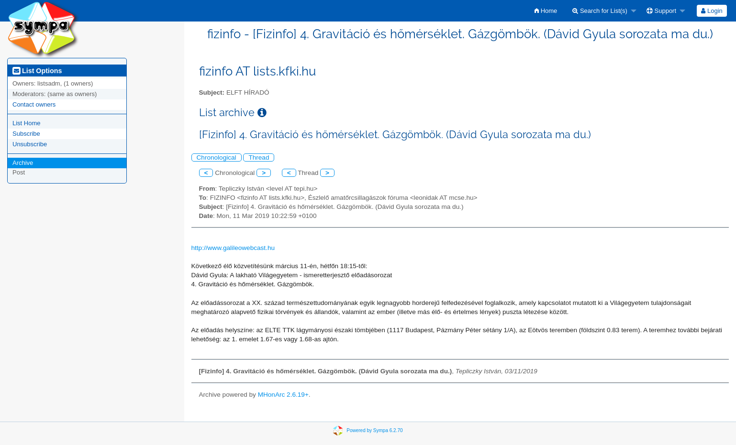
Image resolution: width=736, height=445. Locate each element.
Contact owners (34, 104)
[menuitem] (546, 11)
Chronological (216, 157)
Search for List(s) (599, 10)
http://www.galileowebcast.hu (233, 247)
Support (661, 10)
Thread (258, 157)
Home (546, 10)
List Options (37, 71)
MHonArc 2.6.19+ (283, 394)
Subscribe (26, 133)
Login (711, 10)
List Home (26, 123)
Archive (22, 162)
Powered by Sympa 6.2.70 (374, 430)
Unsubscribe (29, 144)
